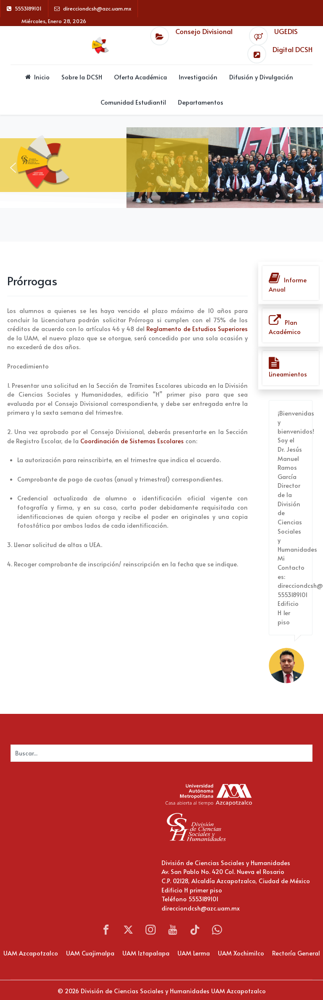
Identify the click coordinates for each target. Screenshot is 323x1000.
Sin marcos (81, 835)
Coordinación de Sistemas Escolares (132, 441)
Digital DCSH (292, 49)
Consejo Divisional (204, 31)
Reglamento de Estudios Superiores (197, 328)
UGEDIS (286, 31)
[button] (13, 167)
